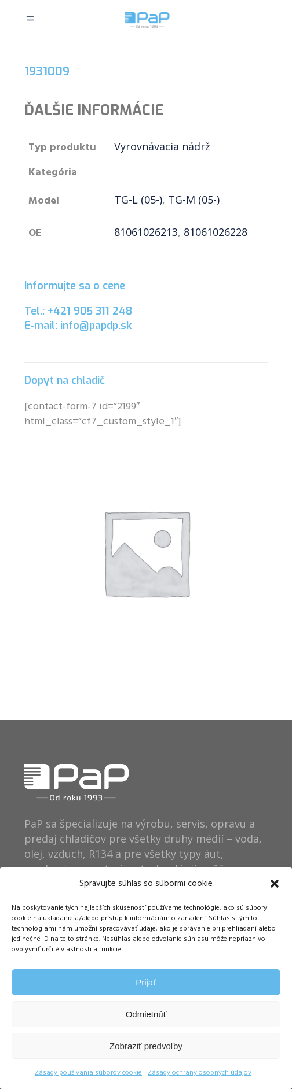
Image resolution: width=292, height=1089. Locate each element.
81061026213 (146, 232)
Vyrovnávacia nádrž (162, 146)
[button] (274, 883)
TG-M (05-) (194, 199)
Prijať (146, 982)
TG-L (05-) (138, 199)
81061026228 (215, 232)
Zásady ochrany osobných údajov (199, 1073)
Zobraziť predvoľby (146, 1046)
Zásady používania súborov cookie (88, 1073)
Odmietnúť (146, 1014)
